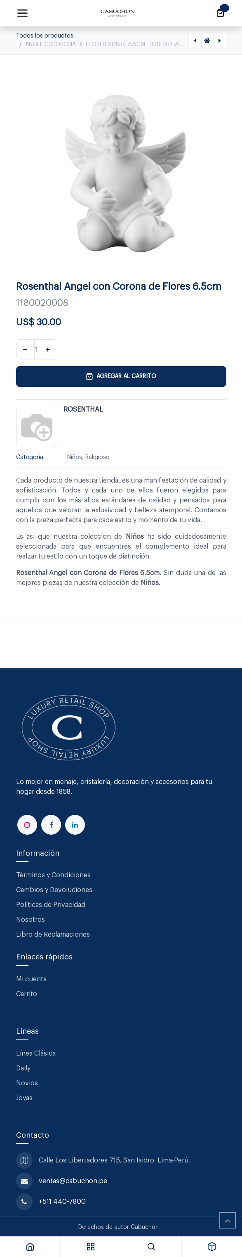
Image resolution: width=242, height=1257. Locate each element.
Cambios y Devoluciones (54, 890)
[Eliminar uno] (25, 350)
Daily (23, 1068)
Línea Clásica (36, 1053)
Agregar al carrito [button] (121, 376)
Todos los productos (44, 36)
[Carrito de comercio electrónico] (220, 13)
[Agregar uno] (48, 350)
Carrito (26, 994)
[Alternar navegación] (22, 13)
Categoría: (30, 457)
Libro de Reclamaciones (53, 934)
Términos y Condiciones (54, 875)
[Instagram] (27, 825)
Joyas (24, 1098)
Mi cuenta (31, 979)
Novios (27, 1083)
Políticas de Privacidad (50, 905)
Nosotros (30, 919)
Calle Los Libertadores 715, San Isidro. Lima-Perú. (115, 1160)
